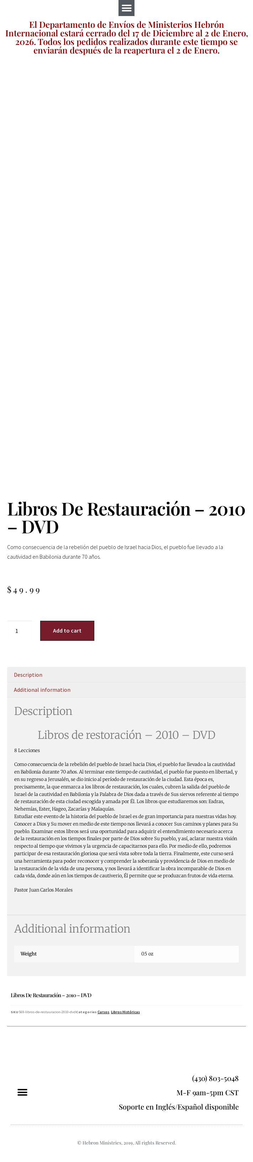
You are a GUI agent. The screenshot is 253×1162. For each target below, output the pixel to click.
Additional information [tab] (42, 689)
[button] (126, 8)
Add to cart (67, 630)
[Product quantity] (19, 631)
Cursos (103, 1012)
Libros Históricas (125, 1012)
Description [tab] (28, 674)
